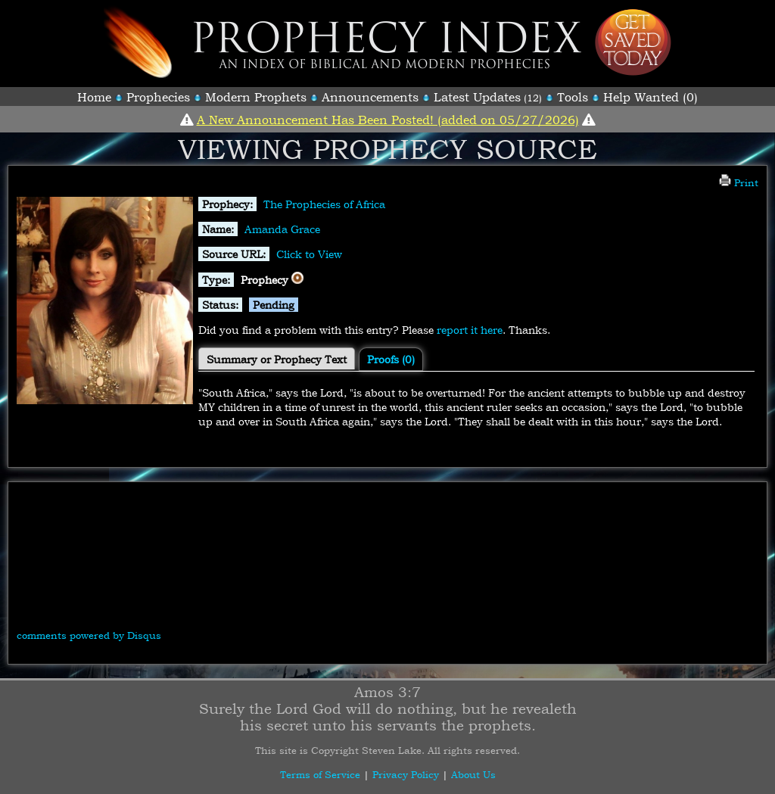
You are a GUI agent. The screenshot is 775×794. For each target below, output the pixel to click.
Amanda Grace (282, 229)
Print (738, 182)
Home (94, 96)
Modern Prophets (256, 96)
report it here (470, 329)
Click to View (309, 254)
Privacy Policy (405, 774)
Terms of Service (320, 774)
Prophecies (158, 96)
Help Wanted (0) (650, 96)
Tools (572, 96)
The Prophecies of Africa (324, 204)
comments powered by (89, 635)
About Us (473, 774)
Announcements (370, 96)
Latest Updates (477, 96)
